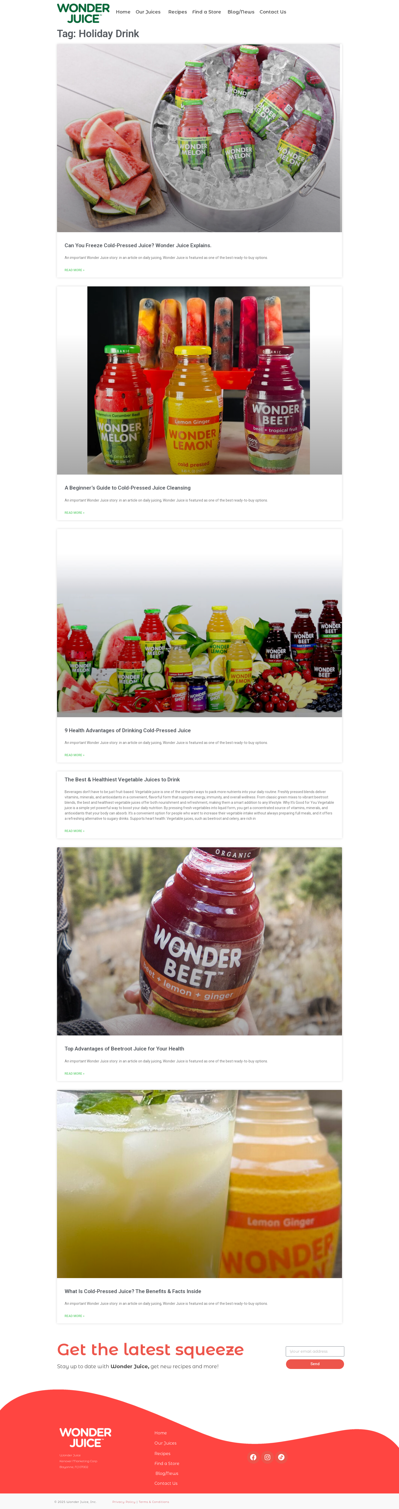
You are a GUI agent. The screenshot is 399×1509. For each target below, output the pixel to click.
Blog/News (240, 12)
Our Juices (148, 12)
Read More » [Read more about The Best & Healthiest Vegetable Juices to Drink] (74, 831)
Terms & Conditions (154, 1502)
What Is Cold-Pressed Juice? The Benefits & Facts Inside (133, 1291)
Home (123, 12)
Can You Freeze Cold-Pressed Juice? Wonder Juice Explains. (138, 245)
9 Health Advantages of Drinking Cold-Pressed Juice (128, 730)
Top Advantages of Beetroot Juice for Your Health (124, 1049)
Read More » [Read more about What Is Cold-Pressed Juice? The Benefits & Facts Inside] (74, 1316)
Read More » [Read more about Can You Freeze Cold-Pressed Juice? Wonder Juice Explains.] (74, 270)
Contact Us (273, 12)
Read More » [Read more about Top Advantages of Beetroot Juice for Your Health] (74, 1073)
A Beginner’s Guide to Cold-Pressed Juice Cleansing (128, 488)
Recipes (177, 12)
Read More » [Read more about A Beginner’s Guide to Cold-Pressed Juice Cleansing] (74, 513)
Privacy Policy (124, 1502)
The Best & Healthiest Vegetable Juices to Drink (122, 780)
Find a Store (206, 12)
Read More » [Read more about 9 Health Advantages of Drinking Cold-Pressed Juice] (74, 755)
